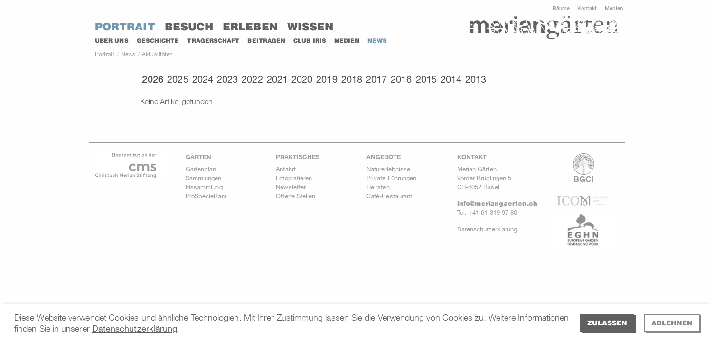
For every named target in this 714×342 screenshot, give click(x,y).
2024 (202, 79)
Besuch (189, 26)
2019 (326, 79)
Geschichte (158, 40)
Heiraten (378, 186)
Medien (614, 8)
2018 (351, 79)
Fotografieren (294, 177)
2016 (401, 79)
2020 (301, 79)
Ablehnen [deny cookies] (672, 323)
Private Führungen (391, 177)
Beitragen (266, 40)
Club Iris (309, 40)
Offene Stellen (295, 196)
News (376, 40)
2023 (227, 79)
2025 (177, 79)
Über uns (112, 40)
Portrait (125, 26)
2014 (451, 79)
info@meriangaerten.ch (497, 203)
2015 (426, 79)
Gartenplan (201, 168)
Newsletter (291, 186)
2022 (252, 79)
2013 (475, 79)
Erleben (250, 26)
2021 (277, 79)
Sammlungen (204, 177)
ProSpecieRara (206, 196)
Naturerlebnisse (388, 168)
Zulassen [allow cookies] (607, 323)
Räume (561, 8)
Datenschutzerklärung (135, 328)
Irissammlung (204, 186)
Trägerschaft (213, 40)
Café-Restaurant (389, 196)
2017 (376, 79)
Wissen (310, 26)
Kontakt (587, 8)
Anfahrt (286, 168)
